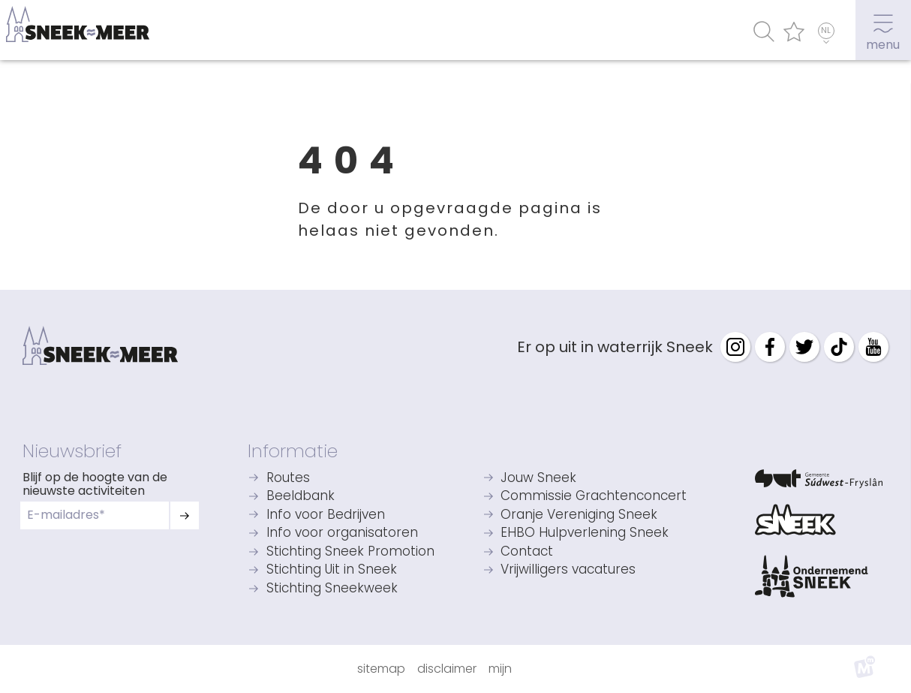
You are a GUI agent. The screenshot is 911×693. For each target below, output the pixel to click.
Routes (288, 479)
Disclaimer (447, 668)
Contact (527, 552)
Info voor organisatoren (342, 533)
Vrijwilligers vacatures (568, 570)
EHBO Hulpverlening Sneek (585, 533)
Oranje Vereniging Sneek (579, 515)
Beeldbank (300, 497)
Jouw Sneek (538, 479)
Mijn (500, 668)
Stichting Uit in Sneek (331, 570)
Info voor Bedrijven (325, 515)
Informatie (293, 450)
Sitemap (381, 668)
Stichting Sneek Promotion (350, 552)
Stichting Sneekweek (332, 589)
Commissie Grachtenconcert (594, 497)
